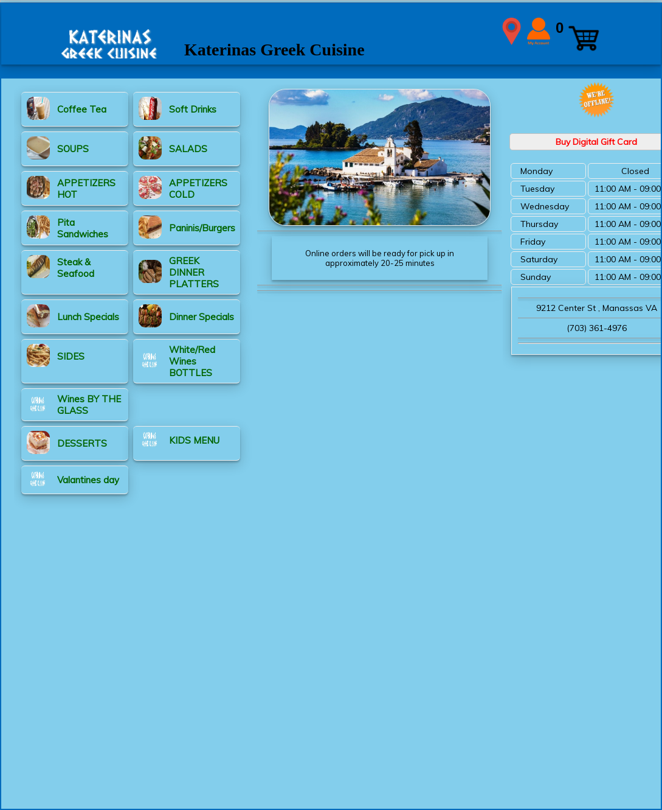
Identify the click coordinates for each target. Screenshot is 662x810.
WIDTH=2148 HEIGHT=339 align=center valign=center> (331, 31)
